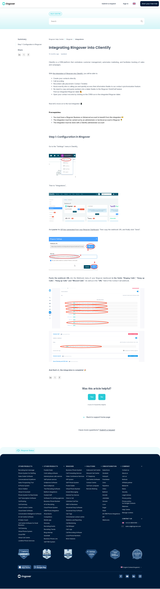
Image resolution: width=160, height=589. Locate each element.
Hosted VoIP (48, 495)
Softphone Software (50, 483)
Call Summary (22, 504)
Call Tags (69, 514)
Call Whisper (70, 526)
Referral (124, 479)
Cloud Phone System (51, 508)
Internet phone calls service (53, 476)
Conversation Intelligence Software (29, 514)
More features (70, 539)
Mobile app (47, 520)
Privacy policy (126, 498)
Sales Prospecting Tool (26, 483)
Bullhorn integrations (50, 492)
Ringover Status (27, 451)
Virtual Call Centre (24, 538)
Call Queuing (22, 528)
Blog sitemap (48, 533)
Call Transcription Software (27, 498)
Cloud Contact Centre (25, 508)
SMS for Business (72, 504)
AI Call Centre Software (25, 517)
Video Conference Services (75, 476)
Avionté (104, 495)
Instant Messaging (72, 492)
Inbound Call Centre (92, 473)
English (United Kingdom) (131, 567)
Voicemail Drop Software (74, 508)
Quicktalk (47, 536)
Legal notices (126, 495)
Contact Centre (91, 483)
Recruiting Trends (49, 529)
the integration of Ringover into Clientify (68, 73)
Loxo (104, 504)
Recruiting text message (26, 470)
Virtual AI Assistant (24, 492)
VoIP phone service (50, 479)
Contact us (125, 470)
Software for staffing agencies (54, 498)
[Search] (96, 21)
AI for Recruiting (49, 504)
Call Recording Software (74, 533)
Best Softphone (49, 486)
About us (125, 473)
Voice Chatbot (23, 489)
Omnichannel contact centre (75, 517)
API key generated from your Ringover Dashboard (80, 229)
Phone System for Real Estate (28, 495)
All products (48, 514)
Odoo (104, 489)
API (103, 517)
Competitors (48, 517)
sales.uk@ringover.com (133, 526)
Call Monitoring (71, 523)
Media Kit (125, 486)
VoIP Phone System (72, 483)
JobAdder (105, 498)
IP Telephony (90, 476)
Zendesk (105, 473)
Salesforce (106, 470)
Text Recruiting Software (52, 489)
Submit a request (109, 4)
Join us (124, 476)
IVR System (69, 479)
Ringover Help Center (56, 39)
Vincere (104, 501)
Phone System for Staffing (27, 473)
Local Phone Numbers (73, 536)
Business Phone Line (51, 539)
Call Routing (22, 501)
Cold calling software (51, 473)
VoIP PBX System (49, 542)
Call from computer (92, 486)
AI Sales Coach (23, 520)
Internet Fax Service (72, 495)
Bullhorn (105, 492)
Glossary (47, 523)
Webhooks (106, 520)
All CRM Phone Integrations (111, 514)
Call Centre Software (93, 479)
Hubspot (105, 476)
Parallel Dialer (48, 470)
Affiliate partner (127, 483)
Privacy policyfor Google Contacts (128, 502)
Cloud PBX (21, 535)
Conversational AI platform (27, 479)
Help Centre (126, 510)
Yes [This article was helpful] (91, 397)
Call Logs (69, 529)
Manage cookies (127, 513)
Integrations (79, 39)
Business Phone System (74, 470)
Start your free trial (149, 4)
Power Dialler (70, 486)
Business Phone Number (52, 501)
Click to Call (70, 498)
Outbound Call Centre (93, 470)
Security (124, 492)
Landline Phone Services (26, 541)
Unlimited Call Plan (72, 501)
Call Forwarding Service (73, 473)
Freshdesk (105, 479)
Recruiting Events (49, 526)
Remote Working (91, 489)
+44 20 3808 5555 (130, 523)
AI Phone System (23, 486)
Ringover (69, 39)
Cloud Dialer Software (25, 511)
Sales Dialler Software (25, 476)
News (124, 489)
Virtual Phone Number (73, 489)
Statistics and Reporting (74, 520)
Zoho (104, 483)
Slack (104, 511)
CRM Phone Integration (51, 511)
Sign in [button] (125, 4)
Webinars (125, 506)
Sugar (104, 508)
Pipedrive (105, 486)
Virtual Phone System (25, 531)
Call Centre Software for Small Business (28, 524)
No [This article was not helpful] (102, 397)
